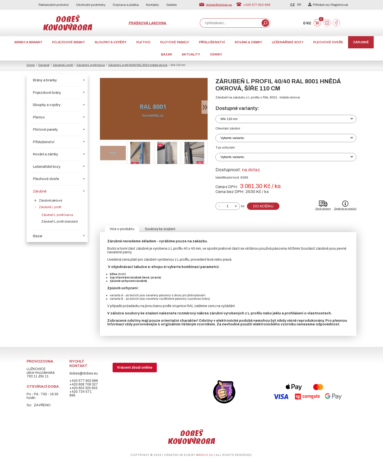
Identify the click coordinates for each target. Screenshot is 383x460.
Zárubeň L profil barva (90, 65)
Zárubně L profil (63, 65)
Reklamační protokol (54, 5)
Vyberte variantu (232, 138)
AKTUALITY (191, 54)
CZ (292, 4)
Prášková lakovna (148, 23)
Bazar (166, 54)
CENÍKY (216, 54)
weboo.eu (204, 454)
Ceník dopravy (323, 208)
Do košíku (263, 206)
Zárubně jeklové (50, 200)
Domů (31, 65)
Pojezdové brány (68, 42)
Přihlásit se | (319, 5)
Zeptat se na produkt (345, 208)
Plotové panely (174, 42)
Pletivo (143, 42)
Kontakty (152, 5)
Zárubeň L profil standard (59, 221)
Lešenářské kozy (287, 42)
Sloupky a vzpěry (111, 42)
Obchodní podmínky (91, 5)
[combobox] (230, 23)
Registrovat (339, 5)
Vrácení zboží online (134, 367)
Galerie (171, 5)
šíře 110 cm (229, 119)
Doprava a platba (126, 5)
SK (299, 4)
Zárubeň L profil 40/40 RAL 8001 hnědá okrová (137, 65)
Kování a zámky (248, 42)
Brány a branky (28, 42)
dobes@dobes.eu (219, 4)
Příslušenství (212, 42)
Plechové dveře (328, 42)
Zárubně (361, 42)
